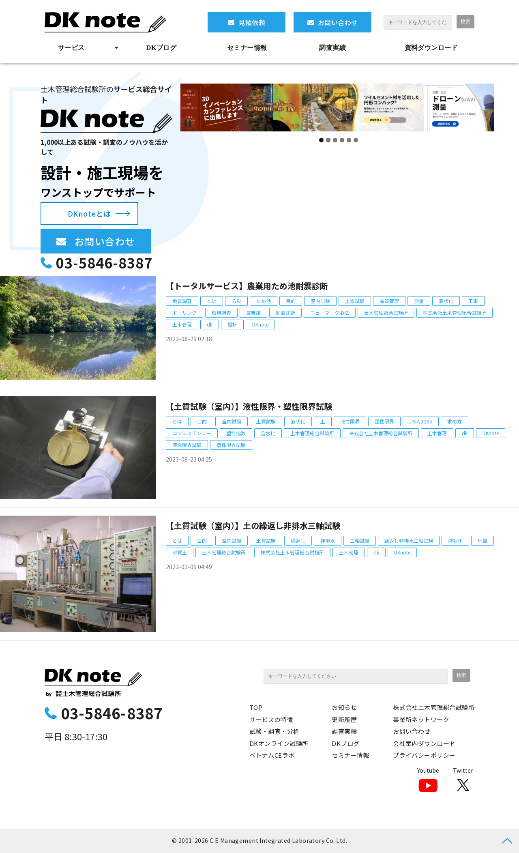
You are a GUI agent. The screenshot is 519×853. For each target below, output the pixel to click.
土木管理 (182, 324)
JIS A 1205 (420, 421)
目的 (291, 300)
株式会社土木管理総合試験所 (454, 312)
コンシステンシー (191, 433)
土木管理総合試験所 (386, 312)
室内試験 (320, 300)
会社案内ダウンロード (424, 743)
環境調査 (221, 312)
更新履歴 (344, 719)
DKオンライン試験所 (279, 743)
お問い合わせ (338, 22)
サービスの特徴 (271, 719)
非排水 (327, 540)
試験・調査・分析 (274, 731)
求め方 (454, 421)
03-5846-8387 (104, 263)
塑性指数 (236, 433)
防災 (236, 300)
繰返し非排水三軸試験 (408, 540)
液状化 (446, 300)
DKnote (260, 324)
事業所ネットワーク (421, 719)
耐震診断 (285, 312)
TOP (255, 707)
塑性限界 (384, 421)
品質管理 (389, 300)
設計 (232, 324)
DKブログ (161, 47)
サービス (71, 47)
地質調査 (182, 300)
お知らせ (344, 707)
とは (212, 300)
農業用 (253, 312)
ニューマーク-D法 (329, 312)
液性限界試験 (187, 444)
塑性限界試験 (231, 444)
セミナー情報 (247, 47)
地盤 (482, 540)
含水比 (268, 433)
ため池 (263, 300)
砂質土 (179, 552)
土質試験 (355, 300)
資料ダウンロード (431, 47)
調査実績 (332, 47)
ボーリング (184, 312)
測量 (419, 300)
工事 (473, 300)
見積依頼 (251, 22)
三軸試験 (359, 540)
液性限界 (350, 421)
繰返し (298, 540)
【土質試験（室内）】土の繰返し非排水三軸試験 (253, 525)
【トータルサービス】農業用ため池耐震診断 (247, 286)
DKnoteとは (89, 213)
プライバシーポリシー (424, 755)
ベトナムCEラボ (272, 755)
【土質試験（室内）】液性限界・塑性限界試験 (249, 406)
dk (209, 324)
